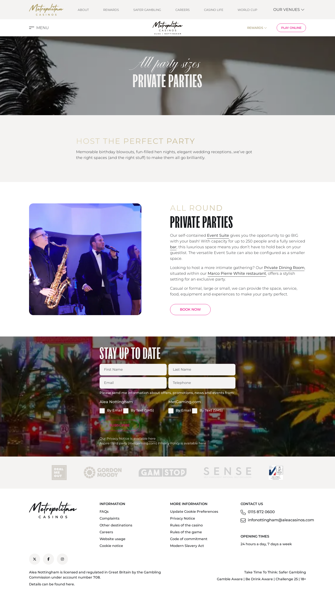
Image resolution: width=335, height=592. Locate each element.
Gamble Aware (230, 579)
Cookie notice (111, 546)
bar (173, 247)
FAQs (104, 512)
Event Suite (218, 235)
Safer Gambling (147, 10)
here (152, 438)
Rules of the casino (186, 525)
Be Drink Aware (259, 579)
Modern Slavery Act (187, 546)
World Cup (247, 10)
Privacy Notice (182, 518)
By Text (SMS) (138, 410)
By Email (111, 410)
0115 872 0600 (261, 512)
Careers (182, 10)
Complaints (109, 518)
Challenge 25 (287, 579)
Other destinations (116, 525)
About (83, 10)
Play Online (291, 28)
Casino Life (213, 10)
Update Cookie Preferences (194, 512)
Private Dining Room (284, 267)
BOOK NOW (190, 309)
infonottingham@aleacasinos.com (281, 520)
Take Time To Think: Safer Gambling (275, 572)
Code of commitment (188, 539)
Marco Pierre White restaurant (237, 273)
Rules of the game (186, 532)
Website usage (112, 539)
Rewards (111, 10)
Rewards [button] (257, 28)
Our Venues (289, 9)
